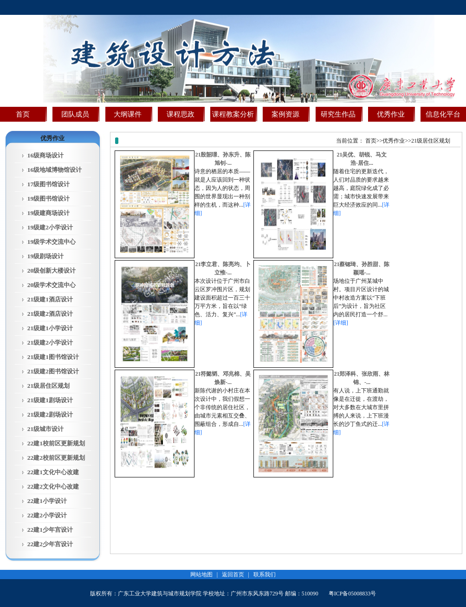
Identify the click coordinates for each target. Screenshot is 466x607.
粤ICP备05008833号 (352, 593)
